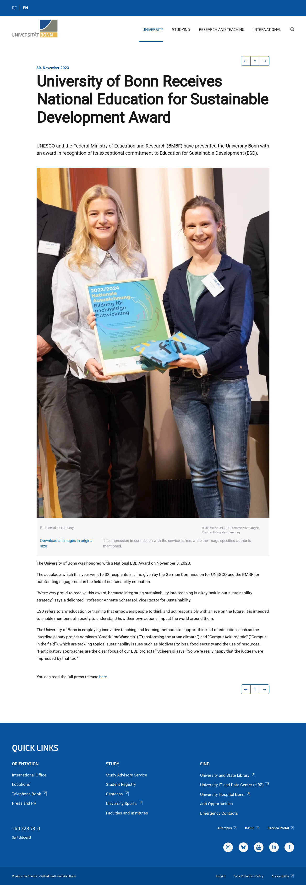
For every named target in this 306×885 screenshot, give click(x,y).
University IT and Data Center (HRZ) (235, 784)
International (267, 29)
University (152, 29)
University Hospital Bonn (225, 794)
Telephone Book (30, 794)
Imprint (220, 876)
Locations (21, 784)
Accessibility (283, 876)
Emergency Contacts (219, 813)
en (25, 7)
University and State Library (228, 775)
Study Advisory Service (126, 775)
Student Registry (121, 784)
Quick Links (35, 747)
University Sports (124, 803)
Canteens (117, 794)
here (103, 676)
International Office (29, 775)
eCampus (227, 828)
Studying (181, 29)
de (14, 7)
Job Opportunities (216, 803)
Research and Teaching (221, 29)
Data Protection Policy (248, 876)
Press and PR (24, 803)
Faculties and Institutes (127, 813)
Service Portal (281, 828)
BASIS (252, 828)
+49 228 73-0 (26, 828)
